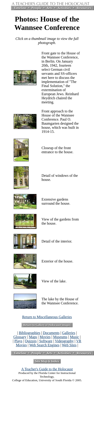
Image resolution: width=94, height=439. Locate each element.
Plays (18, 341)
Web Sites (69, 345)
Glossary (19, 337)
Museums (60, 337)
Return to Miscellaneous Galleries (47, 317)
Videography (64, 341)
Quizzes (31, 341)
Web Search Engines (44, 345)
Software (45, 341)
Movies (45, 337)
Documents (51, 333)
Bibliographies (29, 333)
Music (74, 337)
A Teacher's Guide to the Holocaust (47, 369)
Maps (33, 337)
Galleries (68, 333)
